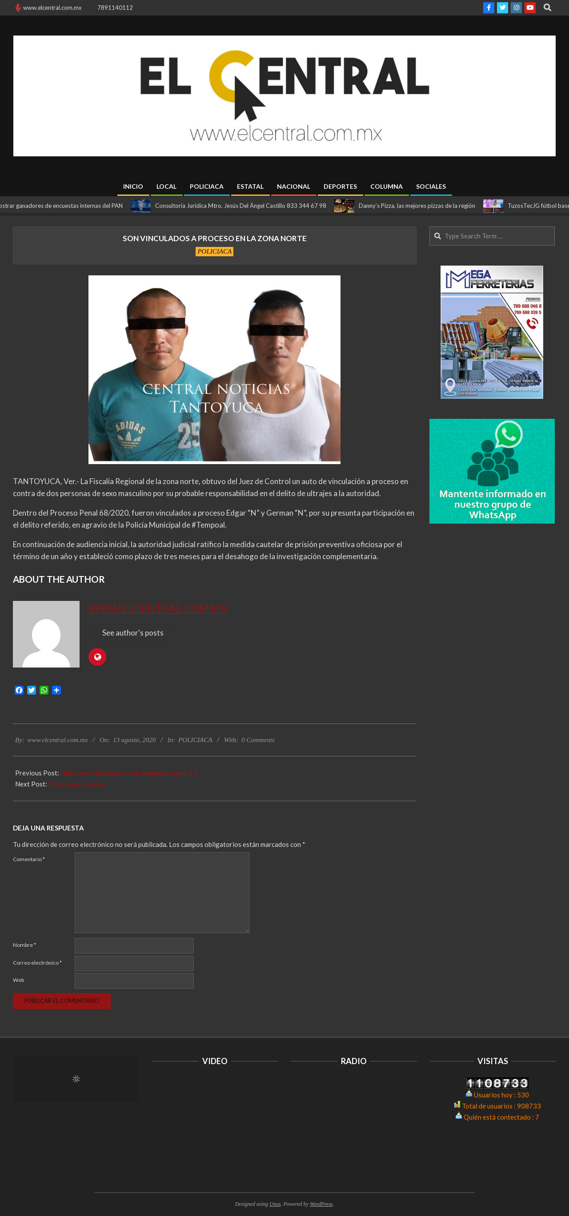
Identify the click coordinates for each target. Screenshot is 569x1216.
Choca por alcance (76, 784)
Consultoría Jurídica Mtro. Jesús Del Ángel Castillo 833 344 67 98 (245, 205)
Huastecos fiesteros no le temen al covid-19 (128, 773)
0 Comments (258, 739)
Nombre (24, 945)
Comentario (29, 859)
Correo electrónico (37, 962)
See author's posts (133, 632)
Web (18, 980)
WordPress (321, 1204)
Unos (274, 1204)
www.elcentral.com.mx (158, 607)
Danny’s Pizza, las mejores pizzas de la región (422, 205)
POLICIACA (214, 251)
